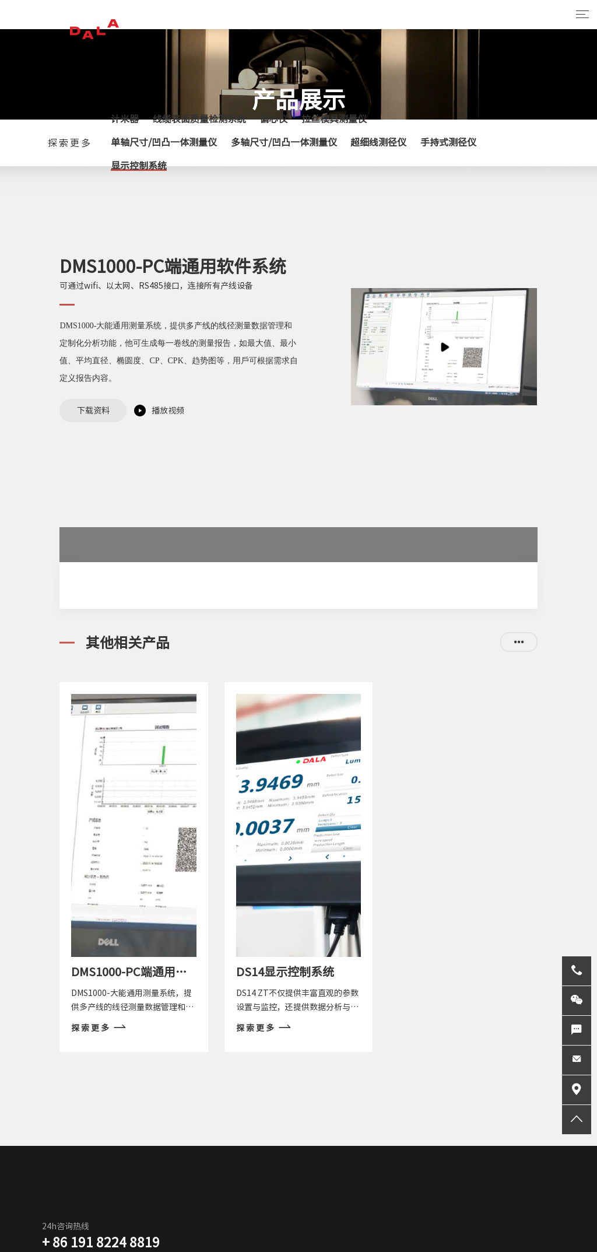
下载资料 (93, 410)
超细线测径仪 (378, 142)
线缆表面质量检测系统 (199, 119)
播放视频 (168, 410)
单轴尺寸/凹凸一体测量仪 (164, 142)
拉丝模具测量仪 (334, 119)
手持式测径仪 (448, 142)
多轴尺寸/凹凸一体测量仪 (284, 142)
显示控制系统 (139, 165)
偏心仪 (273, 119)
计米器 (125, 119)
